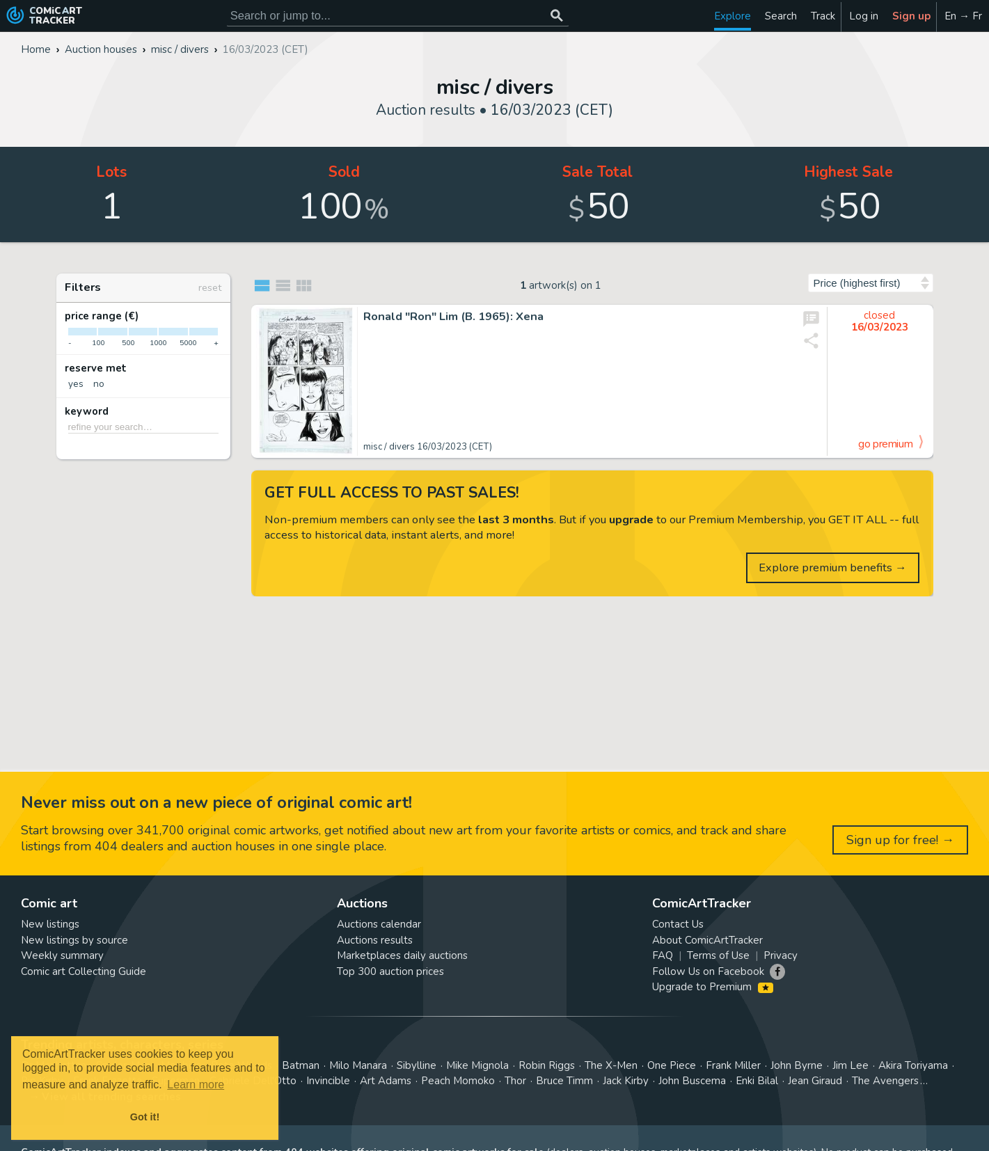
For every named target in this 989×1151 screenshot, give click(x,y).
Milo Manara (358, 1065)
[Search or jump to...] (557, 16)
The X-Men (611, 1065)
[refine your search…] (143, 427)
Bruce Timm (564, 1081)
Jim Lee (850, 1065)
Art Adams (385, 1081)
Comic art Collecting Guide (83, 971)
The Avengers (885, 1081)
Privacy (780, 955)
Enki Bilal (757, 1081)
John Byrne (796, 1065)
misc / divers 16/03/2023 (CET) (427, 446)
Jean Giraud (815, 1081)
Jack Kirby (626, 1081)
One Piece (671, 1065)
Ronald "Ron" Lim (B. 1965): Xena (453, 317)
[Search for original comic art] (397, 15)
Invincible (328, 1081)
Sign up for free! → (900, 840)
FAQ (662, 955)
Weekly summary (62, 955)
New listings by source (74, 940)
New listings (50, 924)
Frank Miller (733, 1065)
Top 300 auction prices (390, 971)
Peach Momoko (458, 1081)
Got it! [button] (144, 1116)
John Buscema (692, 1081)
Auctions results (375, 940)
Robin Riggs (547, 1065)
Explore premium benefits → (833, 567)
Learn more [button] (195, 1084)
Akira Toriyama (913, 1065)
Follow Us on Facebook (708, 971)
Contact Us (678, 924)
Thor (515, 1081)
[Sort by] (870, 282)
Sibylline (416, 1065)
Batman (300, 1065)
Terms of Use (718, 955)
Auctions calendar (379, 924)
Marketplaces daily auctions (402, 955)
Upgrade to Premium (712, 987)
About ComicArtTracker (707, 940)
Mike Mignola (477, 1065)
